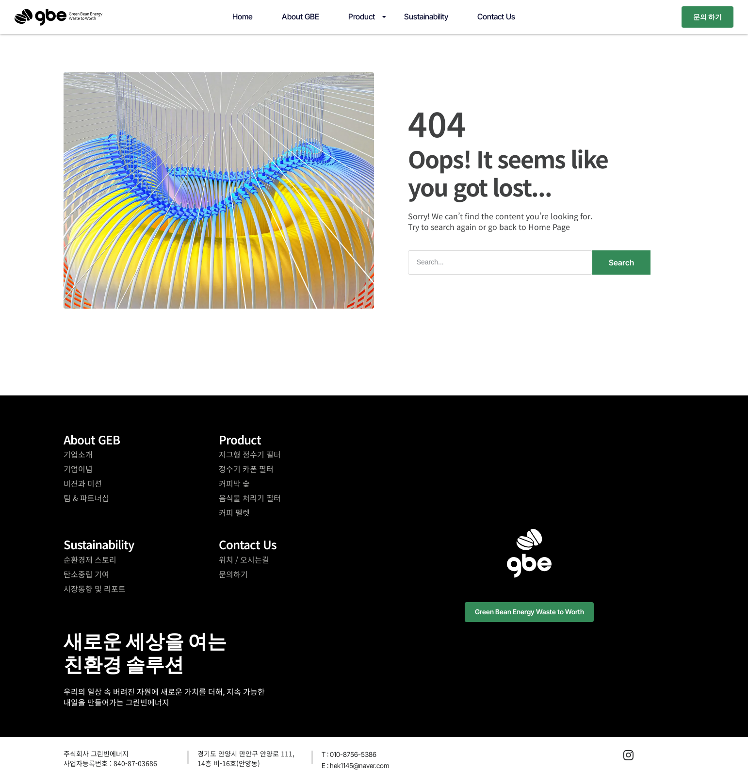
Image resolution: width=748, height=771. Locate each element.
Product (361, 16)
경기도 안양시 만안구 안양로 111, (245, 753)
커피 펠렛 (234, 512)
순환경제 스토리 (90, 558)
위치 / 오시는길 (244, 558)
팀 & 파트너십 (86, 497)
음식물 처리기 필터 (250, 497)
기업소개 (78, 453)
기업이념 (78, 468)
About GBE (300, 16)
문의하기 (233, 573)
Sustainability (426, 16)
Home (242, 16)
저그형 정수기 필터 (250, 453)
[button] (529, 612)
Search (621, 261)
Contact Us (496, 16)
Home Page (549, 226)
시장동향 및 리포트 (95, 587)
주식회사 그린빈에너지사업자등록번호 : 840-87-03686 (110, 758)
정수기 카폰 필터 (246, 468)
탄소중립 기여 (86, 573)
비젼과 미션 (83, 483)
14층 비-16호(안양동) (228, 763)
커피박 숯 (234, 483)
